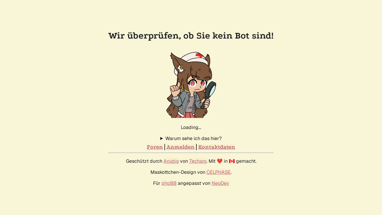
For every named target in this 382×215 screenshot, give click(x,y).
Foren (155, 147)
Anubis (171, 161)
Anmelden (181, 147)
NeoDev (220, 183)
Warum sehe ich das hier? (193, 138)
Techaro (198, 161)
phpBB (169, 183)
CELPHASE (219, 172)
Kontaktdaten (216, 147)
